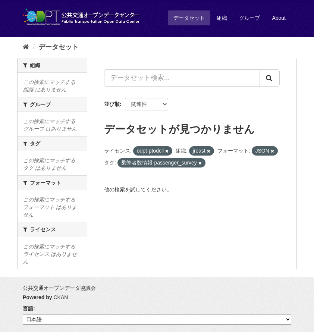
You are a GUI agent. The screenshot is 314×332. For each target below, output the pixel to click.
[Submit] (270, 78)
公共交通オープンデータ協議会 (59, 288)
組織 (222, 18)
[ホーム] (26, 47)
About (279, 18)
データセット (189, 18)
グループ (249, 18)
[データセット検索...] (182, 78)
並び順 (112, 104)
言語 (28, 308)
